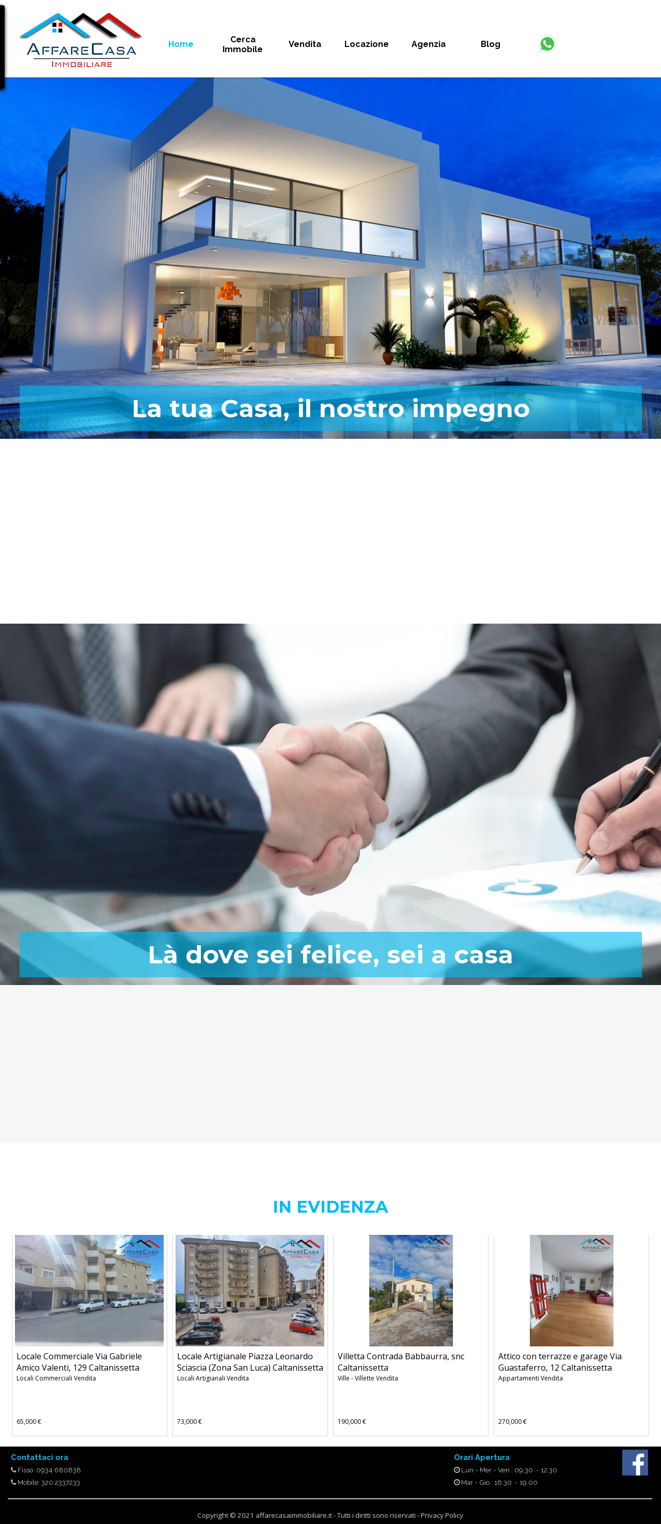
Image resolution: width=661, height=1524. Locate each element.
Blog (490, 44)
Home (181, 44)
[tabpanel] (80, 43)
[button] (547, 39)
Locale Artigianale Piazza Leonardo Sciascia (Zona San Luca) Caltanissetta (250, 1362)
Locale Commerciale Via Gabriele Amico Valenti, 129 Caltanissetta (79, 1362)
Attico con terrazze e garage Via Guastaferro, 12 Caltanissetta (560, 1362)
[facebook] (635, 1462)
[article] (89, 1335)
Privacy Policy (442, 1515)
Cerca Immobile (243, 44)
